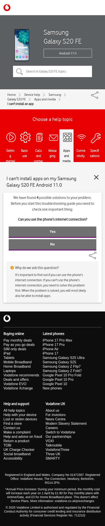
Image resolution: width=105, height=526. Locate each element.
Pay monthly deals (17, 340)
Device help (32, 95)
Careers (52, 428)
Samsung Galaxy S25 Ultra (64, 358)
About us (52, 410)
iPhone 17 (50, 353)
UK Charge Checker (18, 450)
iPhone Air (51, 349)
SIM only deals (14, 349)
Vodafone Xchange (18, 388)
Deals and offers (16, 379)
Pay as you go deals (19, 345)
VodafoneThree (57, 450)
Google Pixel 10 (55, 384)
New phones (52, 388)
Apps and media (45, 99)
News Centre (56, 419)
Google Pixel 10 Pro (58, 379)
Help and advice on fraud (22, 436)
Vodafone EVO (14, 384)
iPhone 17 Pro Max (57, 340)
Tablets (9, 358)
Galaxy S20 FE (16, 99)
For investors (56, 415)
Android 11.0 (67, 53)
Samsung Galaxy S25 (59, 362)
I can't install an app (20, 104)
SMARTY (53, 458)
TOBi (7, 445)
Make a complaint (17, 432)
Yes (53, 231)
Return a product (16, 441)
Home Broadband (17, 366)
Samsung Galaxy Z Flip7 (62, 366)
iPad (6, 353)
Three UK (53, 454)
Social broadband (17, 454)
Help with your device (19, 415)
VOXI (50, 441)
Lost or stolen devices (20, 419)
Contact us (11, 428)
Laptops (9, 371)
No (52, 244)
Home (11, 95)
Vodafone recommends (21, 375)
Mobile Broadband (17, 362)
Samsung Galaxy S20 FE (63, 36)
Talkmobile (54, 445)
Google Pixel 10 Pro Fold (62, 375)
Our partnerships (58, 436)
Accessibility (12, 458)
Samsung (55, 95)
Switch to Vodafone (60, 432)
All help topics (14, 410)
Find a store (12, 423)
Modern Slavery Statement (66, 423)
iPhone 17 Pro (54, 345)
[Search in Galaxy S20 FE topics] (52, 71)
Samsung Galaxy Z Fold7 (62, 371)
